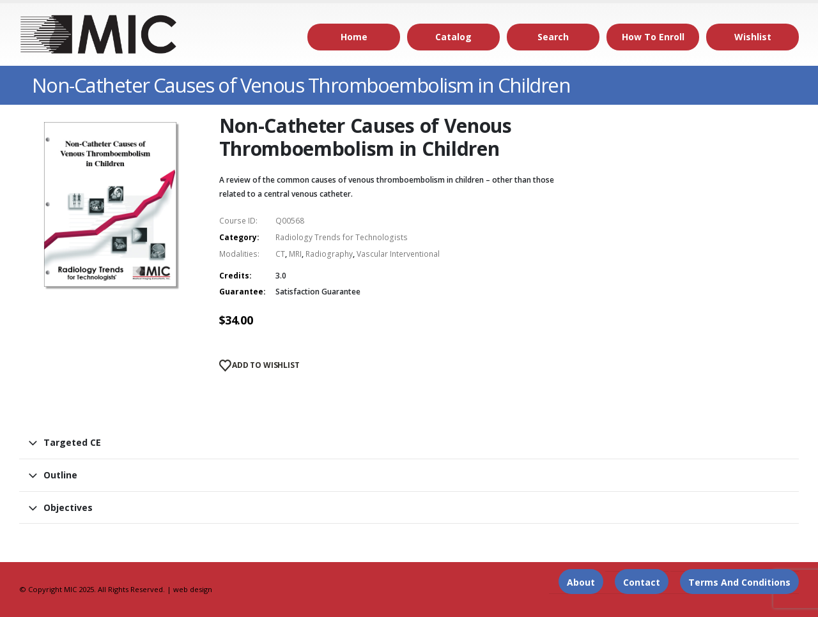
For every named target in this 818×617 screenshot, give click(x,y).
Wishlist (752, 37)
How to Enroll (653, 37)
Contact (641, 582)
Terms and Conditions (739, 582)
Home (354, 37)
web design (192, 589)
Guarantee (241, 291)
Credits (234, 275)
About (581, 582)
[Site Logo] (99, 34)
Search (553, 37)
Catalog (453, 37)
